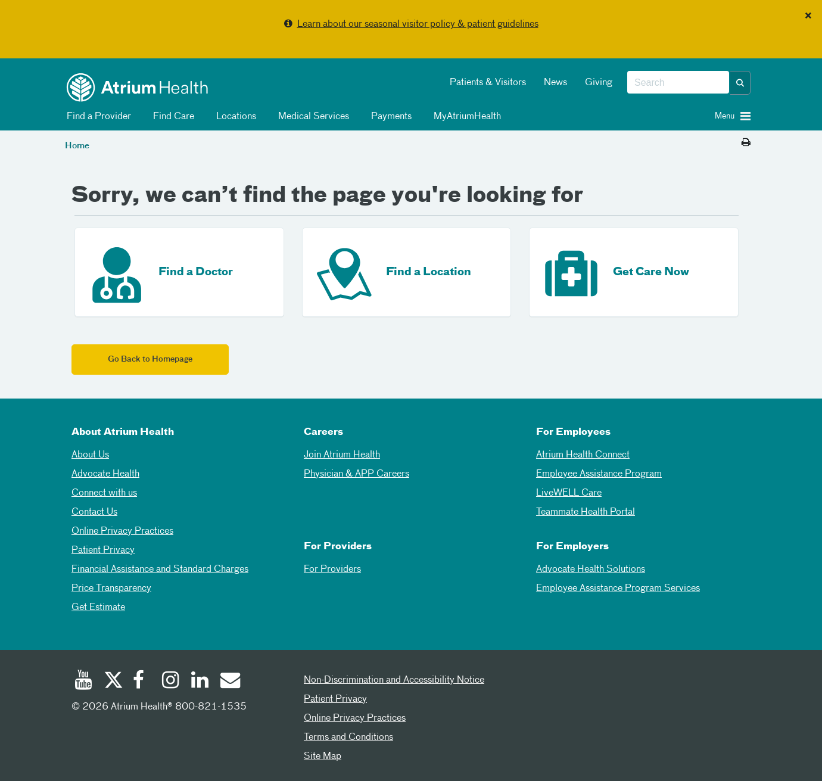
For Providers (332, 569)
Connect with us (104, 493)
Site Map (322, 756)
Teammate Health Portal (585, 512)
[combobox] (678, 83)
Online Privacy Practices (122, 531)
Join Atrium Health (342, 455)
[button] (740, 83)
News (555, 83)
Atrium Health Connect (583, 455)
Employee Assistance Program (599, 474)
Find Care (171, 117)
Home (77, 146)
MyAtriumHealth (465, 117)
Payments (389, 117)
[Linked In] (200, 681)
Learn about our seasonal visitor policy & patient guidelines (417, 24)
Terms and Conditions (348, 737)
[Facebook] (142, 681)
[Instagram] (171, 681)
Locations (234, 117)
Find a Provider (97, 117)
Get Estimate (98, 607)
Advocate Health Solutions (590, 569)
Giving (598, 83)
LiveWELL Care (569, 493)
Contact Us (94, 512)
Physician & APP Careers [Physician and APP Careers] (356, 474)
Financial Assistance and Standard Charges (159, 569)
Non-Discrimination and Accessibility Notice (394, 680)
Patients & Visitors (488, 83)
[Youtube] (83, 681)
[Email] (229, 681)
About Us (90, 455)
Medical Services (311, 117)
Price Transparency (111, 588)
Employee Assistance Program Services (618, 588)
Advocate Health (105, 474)
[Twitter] (112, 681)
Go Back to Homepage (150, 359)
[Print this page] (746, 142)
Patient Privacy (103, 550)
